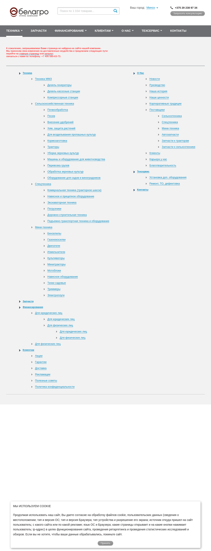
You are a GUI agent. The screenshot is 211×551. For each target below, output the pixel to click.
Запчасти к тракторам (175, 140)
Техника (27, 73)
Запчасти (28, 301)
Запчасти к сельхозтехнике (178, 146)
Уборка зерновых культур (63, 153)
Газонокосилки (56, 239)
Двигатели (53, 245)
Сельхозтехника (172, 115)
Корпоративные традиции (165, 103)
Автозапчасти (170, 134)
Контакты (142, 189)
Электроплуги (55, 295)
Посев (51, 115)
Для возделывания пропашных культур (71, 134)
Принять (105, 543)
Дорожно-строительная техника (67, 214)
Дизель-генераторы (59, 85)
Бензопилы (54, 233)
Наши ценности (159, 97)
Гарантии (41, 361)
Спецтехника (43, 183)
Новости (154, 78)
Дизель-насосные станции (63, 91)
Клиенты (154, 153)
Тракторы (53, 146)
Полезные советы (46, 380)
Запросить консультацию (187, 13)
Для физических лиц (60, 325)
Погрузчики (54, 208)
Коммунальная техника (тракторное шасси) (74, 190)
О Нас (140, 73)
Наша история (158, 91)
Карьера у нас (158, 159)
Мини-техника (43, 227)
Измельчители (56, 251)
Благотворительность (162, 165)
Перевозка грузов (58, 165)
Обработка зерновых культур (65, 171)
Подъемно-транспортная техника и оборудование (78, 221)
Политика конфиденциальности (55, 386)
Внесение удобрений (60, 122)
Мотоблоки (54, 270)
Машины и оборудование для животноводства (76, 159)
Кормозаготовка (57, 140)
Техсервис (143, 171)
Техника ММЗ (43, 78)
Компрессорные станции (62, 97)
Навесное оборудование (62, 276)
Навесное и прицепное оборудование (70, 196)
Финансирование (33, 307)
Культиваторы (56, 258)
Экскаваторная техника (61, 202)
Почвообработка (57, 109)
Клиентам (28, 349)
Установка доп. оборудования (167, 177)
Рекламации (42, 374)
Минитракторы (56, 264)
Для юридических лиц (48, 312)
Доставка (41, 368)
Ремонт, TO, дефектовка (164, 183)
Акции (38, 355)
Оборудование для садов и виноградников (74, 177)
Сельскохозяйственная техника (54, 103)
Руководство (157, 85)
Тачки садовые (56, 282)
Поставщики (157, 109)
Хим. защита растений (61, 128)
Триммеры (53, 289)
